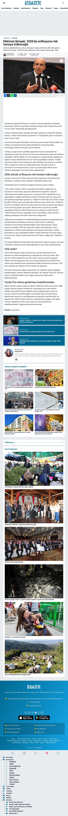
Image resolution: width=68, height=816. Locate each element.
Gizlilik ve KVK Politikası (50, 739)
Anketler (7, 793)
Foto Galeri (8, 786)
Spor (42, 8)
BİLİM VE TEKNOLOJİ (13, 741)
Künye (12, 739)
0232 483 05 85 (35, 702)
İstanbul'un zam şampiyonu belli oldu (45, 387)
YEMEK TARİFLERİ (50, 742)
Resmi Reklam (12, 782)
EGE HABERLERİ (13, 766)
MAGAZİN (26, 742)
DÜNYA (10, 777)
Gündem (16, 8)
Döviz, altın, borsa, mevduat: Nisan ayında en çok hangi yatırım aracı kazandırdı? (48, 433)
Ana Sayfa (8, 757)
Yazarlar (7, 791)
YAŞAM (41, 742)
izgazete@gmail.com (35, 705)
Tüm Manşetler (40, 729)
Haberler (6, 38)
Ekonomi (49, 8)
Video (6, 789)
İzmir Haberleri (6, 8)
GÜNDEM (24, 741)
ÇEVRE (30, 741)
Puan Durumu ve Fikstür (13, 729)
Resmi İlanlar (12, 780)
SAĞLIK (32, 742)
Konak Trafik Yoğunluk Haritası (45, 725)
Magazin (35, 8)
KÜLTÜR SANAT (16, 742)
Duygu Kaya (18, 351)
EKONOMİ (14, 38)
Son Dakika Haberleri (12, 732)
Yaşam (56, 8)
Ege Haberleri (25, 8)
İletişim (7, 798)
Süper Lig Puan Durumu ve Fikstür (19, 806)
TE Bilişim (39, 747)
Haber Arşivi (39, 732)
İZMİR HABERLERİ (54, 741)
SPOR (36, 742)
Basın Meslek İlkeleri (24, 739)
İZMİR (9, 764)
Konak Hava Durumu (12, 725)
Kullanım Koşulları (36, 739)
